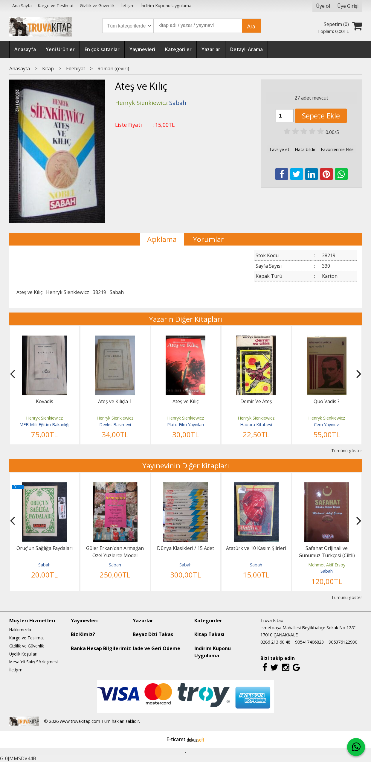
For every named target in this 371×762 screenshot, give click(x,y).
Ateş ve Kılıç (29, 292)
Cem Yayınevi (327, 424)
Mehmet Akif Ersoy (326, 565)
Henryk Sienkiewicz (67, 292)
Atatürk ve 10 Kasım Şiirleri (256, 548)
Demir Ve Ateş (256, 401)
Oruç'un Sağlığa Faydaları (44, 548)
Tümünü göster (346, 450)
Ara (251, 27)
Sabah (117, 292)
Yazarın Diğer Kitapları (185, 319)
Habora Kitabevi (256, 424)
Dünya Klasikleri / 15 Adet (185, 548)
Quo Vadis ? (327, 401)
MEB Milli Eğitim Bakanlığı (44, 424)
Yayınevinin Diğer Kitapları (185, 465)
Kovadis (44, 401)
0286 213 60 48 (275, 642)
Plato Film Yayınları (185, 424)
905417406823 (309, 642)
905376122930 (343, 642)
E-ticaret (176, 739)
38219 (99, 292)
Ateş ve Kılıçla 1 (115, 401)
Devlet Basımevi (115, 424)
